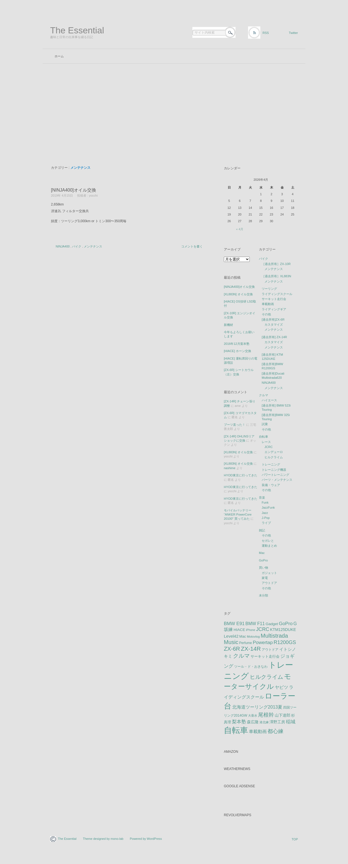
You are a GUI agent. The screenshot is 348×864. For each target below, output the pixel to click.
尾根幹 (266, 715)
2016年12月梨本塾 (236, 343)
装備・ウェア (271, 485)
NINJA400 (63, 246)
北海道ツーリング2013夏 (257, 706)
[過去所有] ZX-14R (274, 337)
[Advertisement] (174, 105)
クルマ (263, 395)
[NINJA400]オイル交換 (73, 190)
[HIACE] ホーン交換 (237, 351)
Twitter (293, 32)
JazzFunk (268, 507)
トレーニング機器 (274, 469)
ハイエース (269, 400)
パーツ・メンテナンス (277, 479)
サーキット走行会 (274, 299)
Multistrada (274, 636)
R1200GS (285, 642)
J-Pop (266, 517)
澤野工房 (277, 722)
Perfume (245, 643)
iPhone (250, 630)
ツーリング (269, 288)
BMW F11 (255, 623)
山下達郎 (282, 715)
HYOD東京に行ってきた (240, 475)
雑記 (262, 530)
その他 (266, 314)
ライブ (266, 522)
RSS (266, 32)
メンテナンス (93, 246)
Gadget (272, 624)
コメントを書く (192, 246)
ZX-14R (251, 648)
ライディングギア (274, 309)
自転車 (263, 436)
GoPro (263, 560)
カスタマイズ (273, 324)
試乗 (265, 424)
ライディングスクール (277, 294)
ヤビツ (281, 687)
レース (266, 442)
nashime (230, 468)
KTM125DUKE (283, 629)
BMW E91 (234, 623)
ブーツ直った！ (234, 424)
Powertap (263, 642)
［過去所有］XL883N (276, 276)
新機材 (228, 324)
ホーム (59, 56)
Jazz (265, 512)
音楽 (262, 497)
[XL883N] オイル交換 (238, 294)
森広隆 (253, 722)
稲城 (290, 721)
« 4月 (239, 229)
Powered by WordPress (146, 838)
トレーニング (271, 464)
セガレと (268, 540)
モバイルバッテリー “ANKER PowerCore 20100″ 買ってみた (238, 515)
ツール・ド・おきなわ (251, 667)
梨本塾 (239, 721)
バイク (76, 246)
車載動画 (268, 304)
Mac (262, 552)
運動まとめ (269, 545)
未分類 (263, 595)
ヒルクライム (273, 457)
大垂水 (252, 715)
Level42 (231, 636)
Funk (265, 502)
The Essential (77, 30)
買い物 (263, 567)
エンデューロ (273, 452)
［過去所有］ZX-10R (276, 264)
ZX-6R (232, 649)
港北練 (264, 722)
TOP (295, 839)
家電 (265, 578)
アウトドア (269, 583)
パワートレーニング (275, 474)
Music (231, 642)
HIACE (239, 630)
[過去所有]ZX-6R (273, 319)
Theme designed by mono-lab (103, 838)
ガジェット (269, 573)
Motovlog (253, 636)
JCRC (268, 447)
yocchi (93, 195)
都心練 (275, 731)
